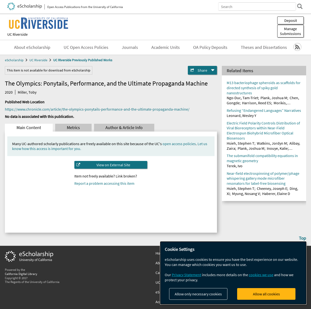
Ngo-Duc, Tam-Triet (242, 97)
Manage (290, 31)
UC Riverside (17, 34)
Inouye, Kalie (277, 148)
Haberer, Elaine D (276, 193)
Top (302, 238)
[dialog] (233, 273)
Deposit (290, 20)
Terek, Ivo (234, 165)
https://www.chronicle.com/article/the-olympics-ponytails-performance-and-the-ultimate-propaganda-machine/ (97, 109)
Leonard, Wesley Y (241, 115)
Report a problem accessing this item (104, 183)
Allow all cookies (266, 293)
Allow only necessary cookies (198, 293)
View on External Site (113, 164)
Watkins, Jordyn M (272, 143)
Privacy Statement (186, 274)
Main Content (29, 127)
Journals (130, 47)
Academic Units (165, 47)
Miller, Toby (27, 92)
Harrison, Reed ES (256, 102)
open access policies (179, 143)
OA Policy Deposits (210, 47)
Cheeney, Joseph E (272, 188)
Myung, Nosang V (246, 193)
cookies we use (261, 274)
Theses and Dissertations (264, 47)
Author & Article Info (124, 127)
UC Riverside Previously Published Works (82, 60)
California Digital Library (21, 274)
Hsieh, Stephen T (240, 143)
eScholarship (14, 60)
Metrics (73, 127)
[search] (300, 6)
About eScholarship (32, 47)
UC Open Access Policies (86, 47)
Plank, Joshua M (273, 97)
